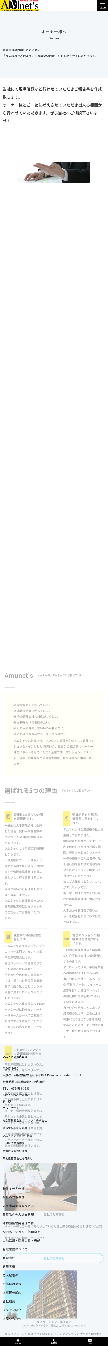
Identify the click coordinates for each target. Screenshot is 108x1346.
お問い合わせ (12, 1318)
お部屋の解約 (12, 1292)
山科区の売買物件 (14, 1143)
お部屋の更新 (12, 1284)
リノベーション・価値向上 (21, 1232)
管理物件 (9, 1258)
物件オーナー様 (14, 1188)
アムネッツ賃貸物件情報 (18, 1135)
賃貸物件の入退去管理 (18, 1214)
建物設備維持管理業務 (18, 1223)
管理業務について (15, 1249)
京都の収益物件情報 (15, 1151)
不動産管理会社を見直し (18, 1158)
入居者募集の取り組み (18, 1206)
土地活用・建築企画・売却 (21, 1240)
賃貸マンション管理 (15, 1128)
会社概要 (9, 1301)
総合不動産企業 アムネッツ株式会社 (25, 1120)
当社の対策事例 (14, 1197)
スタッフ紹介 (12, 1310)
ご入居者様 (10, 1275)
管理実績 (9, 1266)
